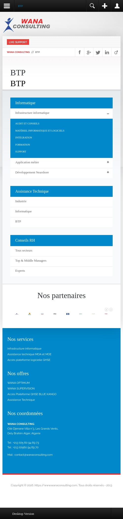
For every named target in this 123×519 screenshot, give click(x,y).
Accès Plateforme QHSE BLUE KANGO (31, 394)
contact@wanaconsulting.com (34, 454)
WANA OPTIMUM (18, 383)
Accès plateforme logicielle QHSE (28, 360)
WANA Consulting (18, 52)
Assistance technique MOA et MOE (29, 354)
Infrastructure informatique (24, 348)
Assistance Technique (21, 400)
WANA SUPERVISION (21, 388)
